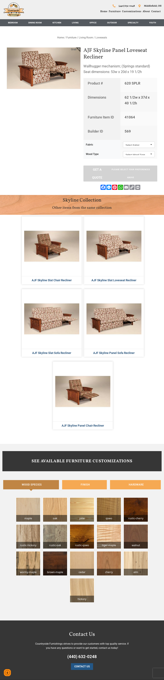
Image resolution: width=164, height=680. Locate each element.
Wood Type (92, 154)
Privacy (47, 674)
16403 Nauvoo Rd (134, 614)
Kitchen (57, 22)
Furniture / (72, 37)
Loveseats (101, 37)
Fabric (89, 144)
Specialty (133, 22)
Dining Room (35, 22)
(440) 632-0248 (133, 647)
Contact (156, 11)
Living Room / (87, 37)
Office (93, 22)
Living (75, 22)
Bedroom (13, 22)
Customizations (131, 11)
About (146, 11)
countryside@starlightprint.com (142, 659)
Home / (61, 37)
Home (103, 11)
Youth (152, 22)
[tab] (31, 395)
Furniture (115, 11)
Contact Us (82, 577)
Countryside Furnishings (138, 609)
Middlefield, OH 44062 (136, 618)
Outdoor (112, 22)
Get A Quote (122, 174)
